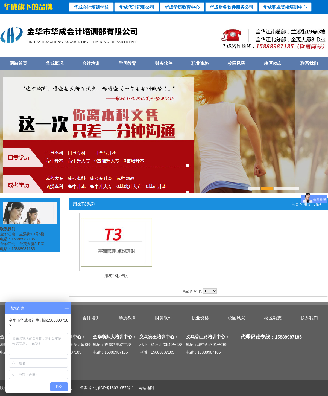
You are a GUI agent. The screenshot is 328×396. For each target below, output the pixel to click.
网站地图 (144, 388)
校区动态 (273, 63)
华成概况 (54, 63)
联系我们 (309, 63)
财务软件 (163, 63)
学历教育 (127, 63)
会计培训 (91, 63)
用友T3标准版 (116, 275)
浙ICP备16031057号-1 (114, 388)
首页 (295, 204)
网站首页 (18, 63)
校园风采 (236, 63)
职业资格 (200, 63)
